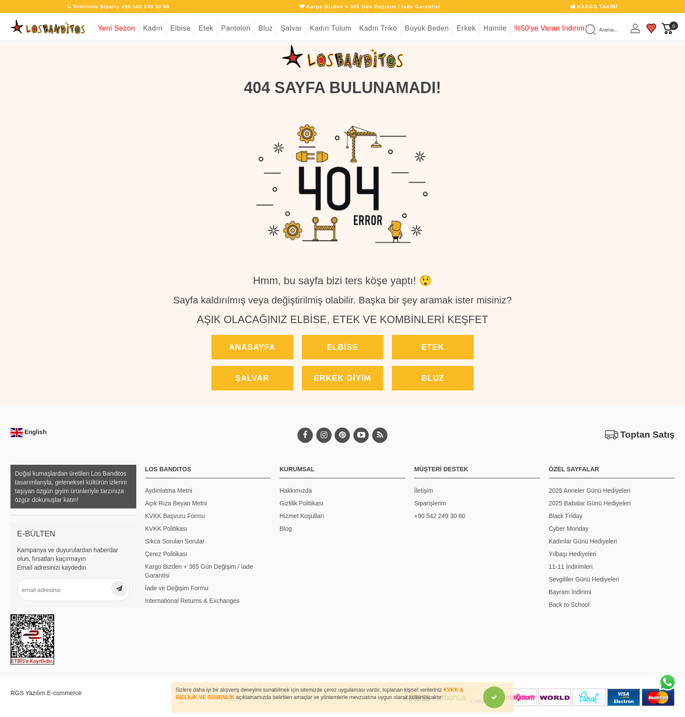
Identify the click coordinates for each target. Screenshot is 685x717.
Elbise (180, 28)
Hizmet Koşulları (302, 515)
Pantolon (235, 28)
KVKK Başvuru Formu (175, 515)
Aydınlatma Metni (168, 490)
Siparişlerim (430, 503)
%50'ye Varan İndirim (550, 28)
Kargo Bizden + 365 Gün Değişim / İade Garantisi (199, 571)
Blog (286, 528)
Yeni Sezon (116, 28)
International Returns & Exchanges (192, 600)
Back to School (569, 604)
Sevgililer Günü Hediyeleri (584, 579)
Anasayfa (252, 347)
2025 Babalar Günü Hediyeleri (590, 503)
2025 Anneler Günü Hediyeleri (589, 490)
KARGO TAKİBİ (594, 6)
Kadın (152, 28)
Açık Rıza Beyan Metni (176, 503)
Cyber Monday (568, 528)
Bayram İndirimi (570, 591)
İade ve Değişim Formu (176, 588)
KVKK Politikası (166, 528)
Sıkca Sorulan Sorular (174, 541)
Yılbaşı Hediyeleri (572, 553)
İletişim (423, 490)
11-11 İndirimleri (570, 566)
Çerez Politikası (166, 553)
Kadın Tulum (330, 28)
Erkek (466, 28)
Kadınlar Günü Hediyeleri (583, 541)
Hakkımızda (296, 490)
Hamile (495, 28)
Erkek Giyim (342, 378)
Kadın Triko (378, 28)
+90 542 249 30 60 (439, 515)
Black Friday (565, 515)
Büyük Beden (427, 28)
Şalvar (291, 28)
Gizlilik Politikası (301, 503)
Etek (205, 28)
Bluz (265, 28)
